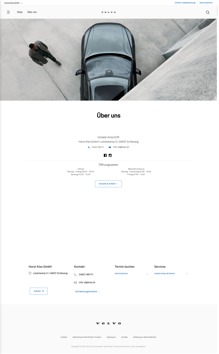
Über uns (32, 12)
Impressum (111, 337)
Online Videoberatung (185, 2)
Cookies (64, 337)
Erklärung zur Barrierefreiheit (144, 337)
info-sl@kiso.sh (119, 147)
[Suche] (208, 12)
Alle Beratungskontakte (86, 291)
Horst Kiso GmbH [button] (13, 2)
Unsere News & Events (164, 273)
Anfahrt (37, 291)
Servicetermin (206, 2)
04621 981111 (96, 147)
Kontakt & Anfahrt (107, 183)
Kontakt (124, 337)
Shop (20, 12)
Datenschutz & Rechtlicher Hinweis (87, 337)
